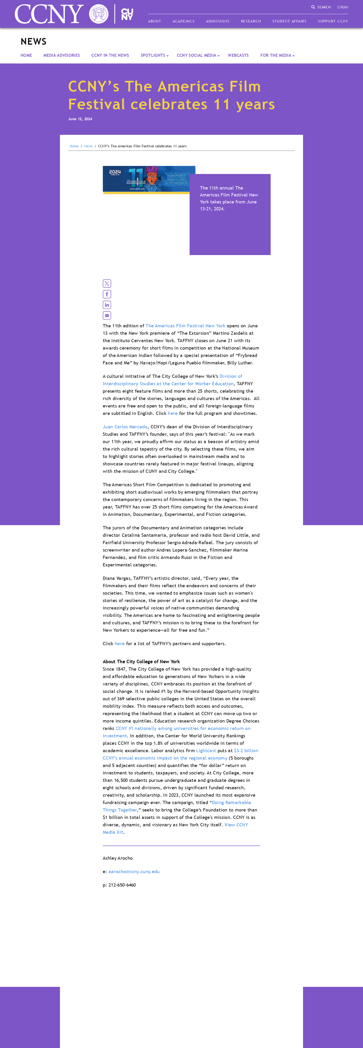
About (154, 21)
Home (26, 55)
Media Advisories (62, 55)
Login (343, 7)
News (88, 146)
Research (251, 21)
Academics (184, 21)
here (173, 413)
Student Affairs (289, 21)
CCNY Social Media (196, 55)
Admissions (217, 21)
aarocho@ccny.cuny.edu (134, 871)
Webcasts (238, 55)
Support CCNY (333, 21)
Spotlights (153, 55)
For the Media (275, 55)
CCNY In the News (110, 55)
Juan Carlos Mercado (125, 427)
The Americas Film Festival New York (185, 326)
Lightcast (206, 751)
